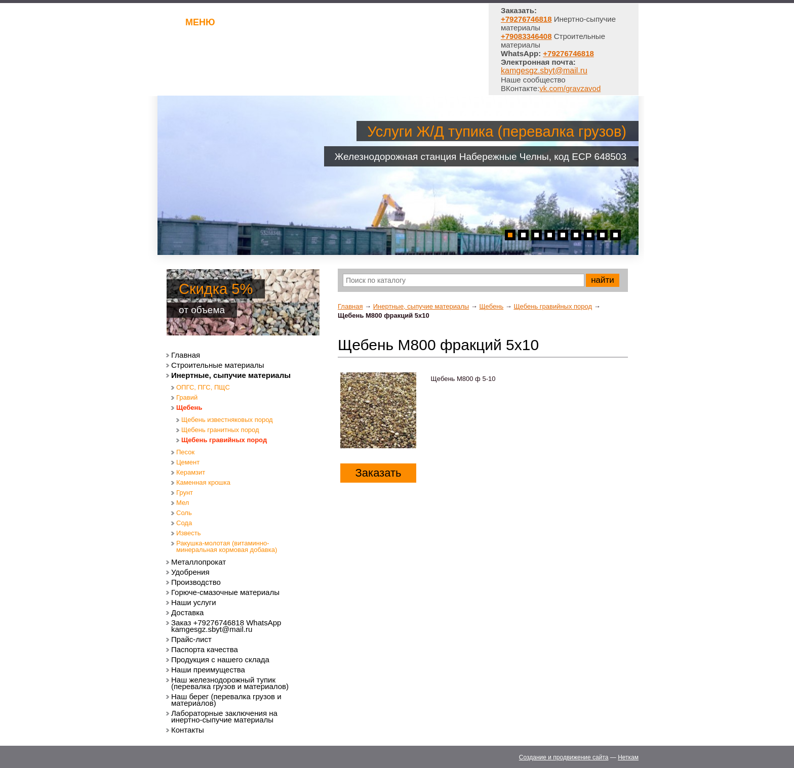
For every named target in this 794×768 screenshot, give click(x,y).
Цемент (188, 462)
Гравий (186, 397)
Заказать (378, 472)
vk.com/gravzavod (570, 88)
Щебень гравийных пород (552, 306)
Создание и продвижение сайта (564, 757)
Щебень (491, 306)
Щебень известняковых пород (227, 419)
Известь (188, 533)
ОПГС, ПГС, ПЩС (203, 387)
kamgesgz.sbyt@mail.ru (544, 70)
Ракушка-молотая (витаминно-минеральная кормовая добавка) (226, 546)
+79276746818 (568, 53)
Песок (185, 452)
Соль (184, 513)
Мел (182, 502)
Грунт (184, 492)
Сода (184, 523)
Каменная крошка (203, 482)
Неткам (628, 757)
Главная (350, 306)
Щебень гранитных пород (220, 430)
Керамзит (190, 472)
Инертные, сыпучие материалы (421, 306)
